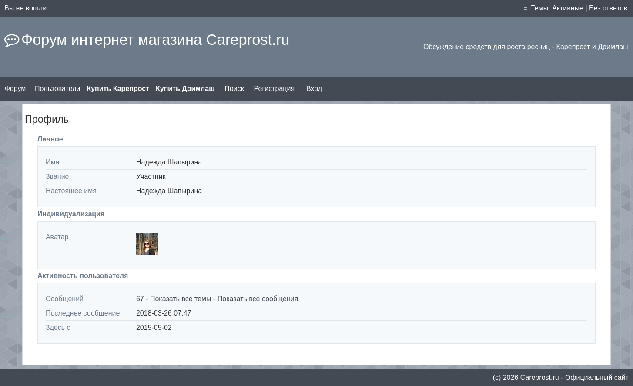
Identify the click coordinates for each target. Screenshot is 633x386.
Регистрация (274, 88)
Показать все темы (180, 298)
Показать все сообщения (258, 298)
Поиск (234, 88)
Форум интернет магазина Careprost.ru (155, 39)
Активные (567, 8)
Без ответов (608, 8)
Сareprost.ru (539, 377)
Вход (314, 88)
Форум (15, 88)
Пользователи (57, 88)
